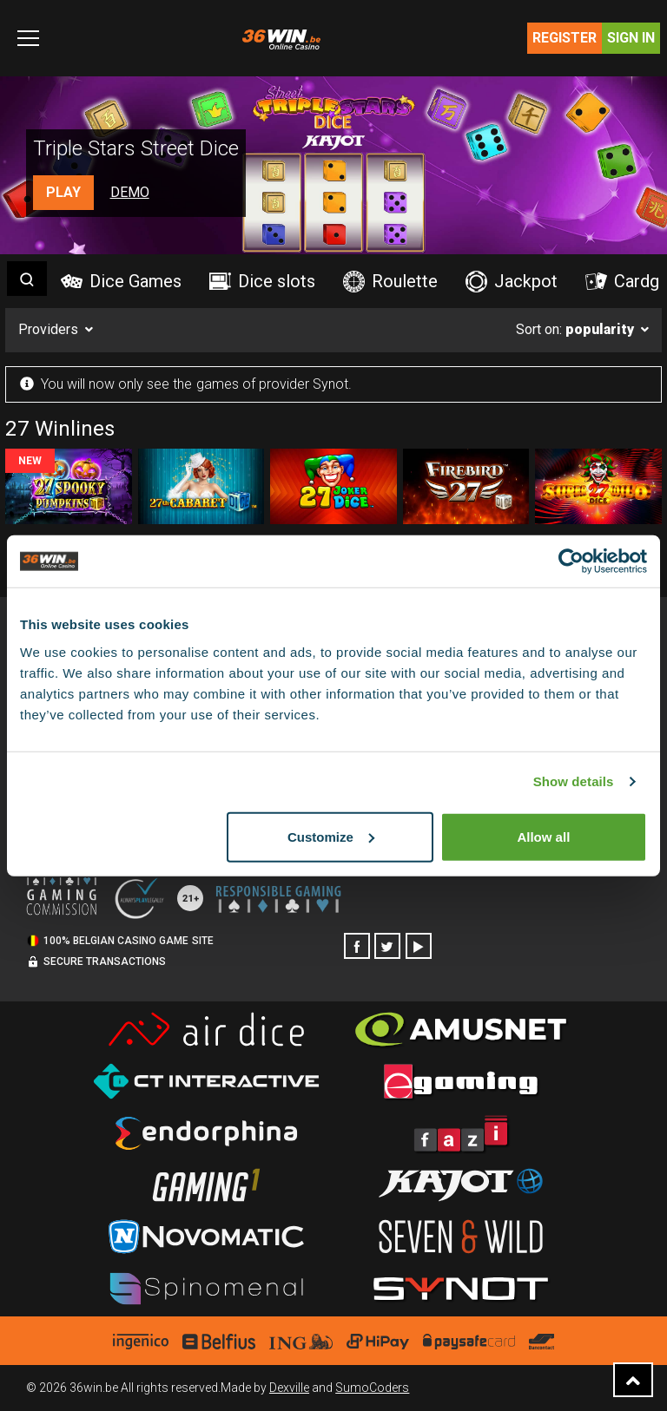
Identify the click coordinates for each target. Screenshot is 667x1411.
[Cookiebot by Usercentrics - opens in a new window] (571, 561)
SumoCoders (372, 1388)
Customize (330, 836)
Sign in (631, 38)
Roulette (390, 281)
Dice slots (262, 281)
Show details (573, 781)
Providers (48, 329)
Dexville (289, 1388)
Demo (129, 192)
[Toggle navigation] (28, 38)
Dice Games (121, 281)
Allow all (543, 836)
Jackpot (512, 281)
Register (564, 38)
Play (63, 192)
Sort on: (575, 329)
